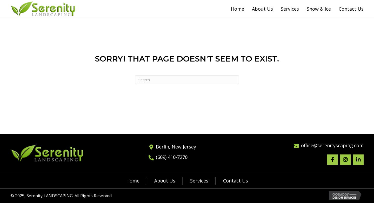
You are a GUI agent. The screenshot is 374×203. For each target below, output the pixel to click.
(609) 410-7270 (172, 157)
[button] (332, 159)
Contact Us (235, 181)
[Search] (187, 79)
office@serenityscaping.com (332, 145)
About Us (164, 181)
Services (199, 181)
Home (132, 181)
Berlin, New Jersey (176, 147)
